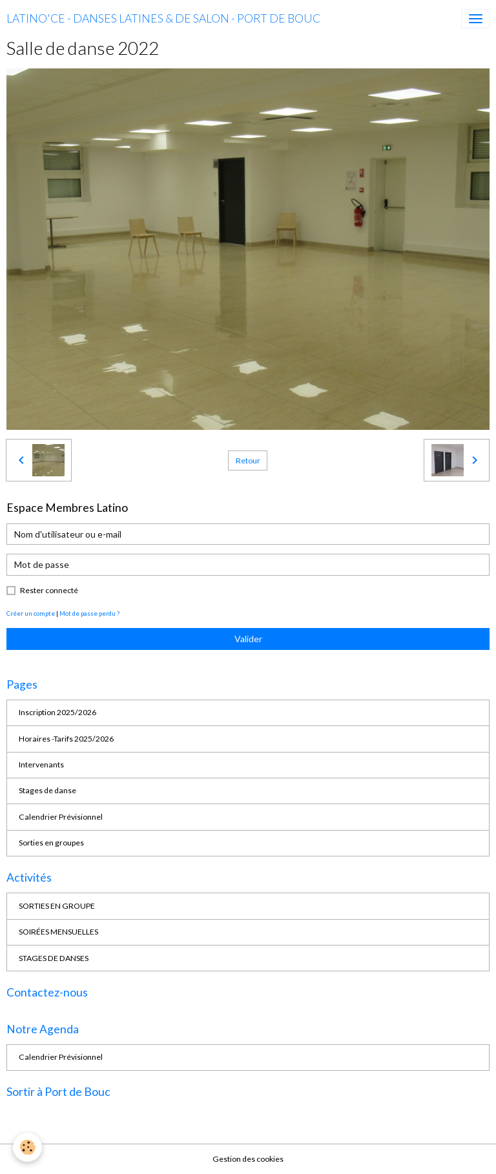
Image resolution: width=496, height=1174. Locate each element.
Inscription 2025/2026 (57, 712)
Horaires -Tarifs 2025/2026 (66, 739)
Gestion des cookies (248, 1159)
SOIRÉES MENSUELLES (58, 931)
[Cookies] (27, 1147)
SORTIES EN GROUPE (57, 906)
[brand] (163, 18)
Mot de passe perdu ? (89, 613)
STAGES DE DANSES (53, 958)
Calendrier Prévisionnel (61, 817)
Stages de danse (47, 790)
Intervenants (41, 764)
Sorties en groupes (51, 842)
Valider (248, 638)
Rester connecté (49, 590)
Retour (248, 460)
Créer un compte (30, 613)
